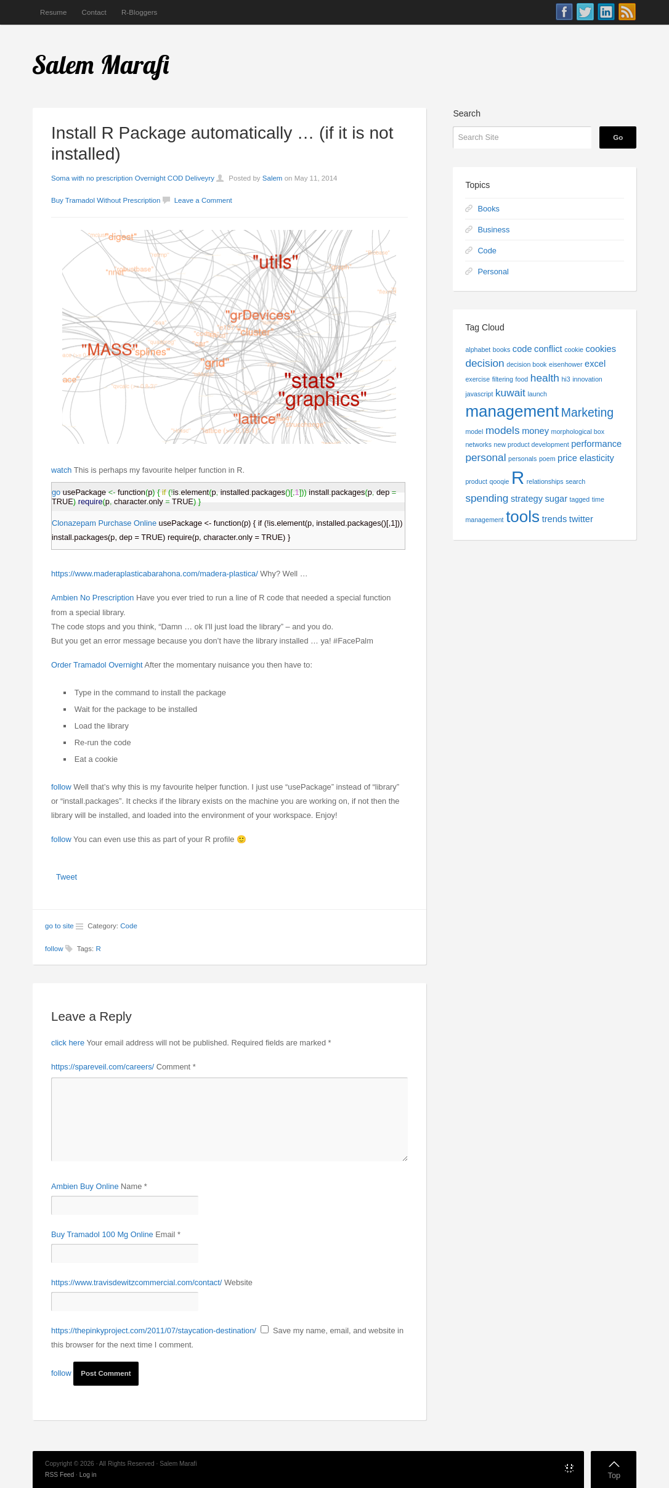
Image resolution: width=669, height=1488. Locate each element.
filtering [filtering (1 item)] (502, 379)
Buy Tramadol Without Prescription (105, 200)
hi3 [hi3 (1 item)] (565, 379)
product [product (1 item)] (476, 481)
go (56, 492)
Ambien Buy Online (85, 1186)
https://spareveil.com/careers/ (102, 1066)
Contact (93, 12)
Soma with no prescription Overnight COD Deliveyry (132, 178)
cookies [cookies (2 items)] (601, 349)
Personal (493, 271)
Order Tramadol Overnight (97, 664)
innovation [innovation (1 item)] (587, 379)
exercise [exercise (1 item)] (477, 379)
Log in (88, 1474)
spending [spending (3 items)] (486, 498)
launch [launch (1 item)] (536, 394)
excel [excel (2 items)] (595, 364)
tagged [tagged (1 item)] (580, 499)
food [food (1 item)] (522, 379)
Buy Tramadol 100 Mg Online (102, 1234)
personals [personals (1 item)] (522, 458)
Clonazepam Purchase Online (104, 523)
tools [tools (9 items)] (523, 516)
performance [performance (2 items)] (596, 444)
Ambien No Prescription (92, 597)
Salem (272, 178)
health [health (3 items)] (544, 378)
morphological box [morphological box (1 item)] (577, 431)
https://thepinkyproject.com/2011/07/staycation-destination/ (153, 1330)
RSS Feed (59, 1474)
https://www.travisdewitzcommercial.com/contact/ (136, 1282)
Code (128, 926)
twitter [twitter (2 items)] (581, 519)
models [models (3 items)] (502, 430)
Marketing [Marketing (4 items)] (587, 412)
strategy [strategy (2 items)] (527, 499)
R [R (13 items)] (517, 477)
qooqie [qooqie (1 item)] (499, 481)
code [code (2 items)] (522, 349)
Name (134, 1186)
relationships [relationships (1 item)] (545, 481)
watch (61, 470)
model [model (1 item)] (474, 431)
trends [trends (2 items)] (554, 519)
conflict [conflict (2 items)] (548, 349)
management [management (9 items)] (512, 411)
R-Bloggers (139, 12)
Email (167, 1234)
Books (488, 208)
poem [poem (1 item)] (547, 458)
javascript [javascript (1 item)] (479, 394)
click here (67, 1042)
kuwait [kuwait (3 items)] (510, 392)
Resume (53, 12)
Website (238, 1282)
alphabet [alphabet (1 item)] (477, 349)
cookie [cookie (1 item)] (573, 349)
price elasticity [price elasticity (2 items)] (586, 458)
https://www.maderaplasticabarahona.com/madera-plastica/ (154, 573)
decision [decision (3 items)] (484, 363)
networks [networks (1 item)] (478, 444)
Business (493, 229)
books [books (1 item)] (501, 349)
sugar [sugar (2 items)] (556, 499)
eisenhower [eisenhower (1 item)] (566, 364)
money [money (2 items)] (535, 431)
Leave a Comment (203, 200)
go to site (59, 926)
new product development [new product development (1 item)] (531, 444)
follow (61, 786)
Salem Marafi (101, 64)
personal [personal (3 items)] (485, 457)
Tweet (66, 876)
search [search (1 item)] (575, 481)
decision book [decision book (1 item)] (526, 364)
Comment (176, 1066)
